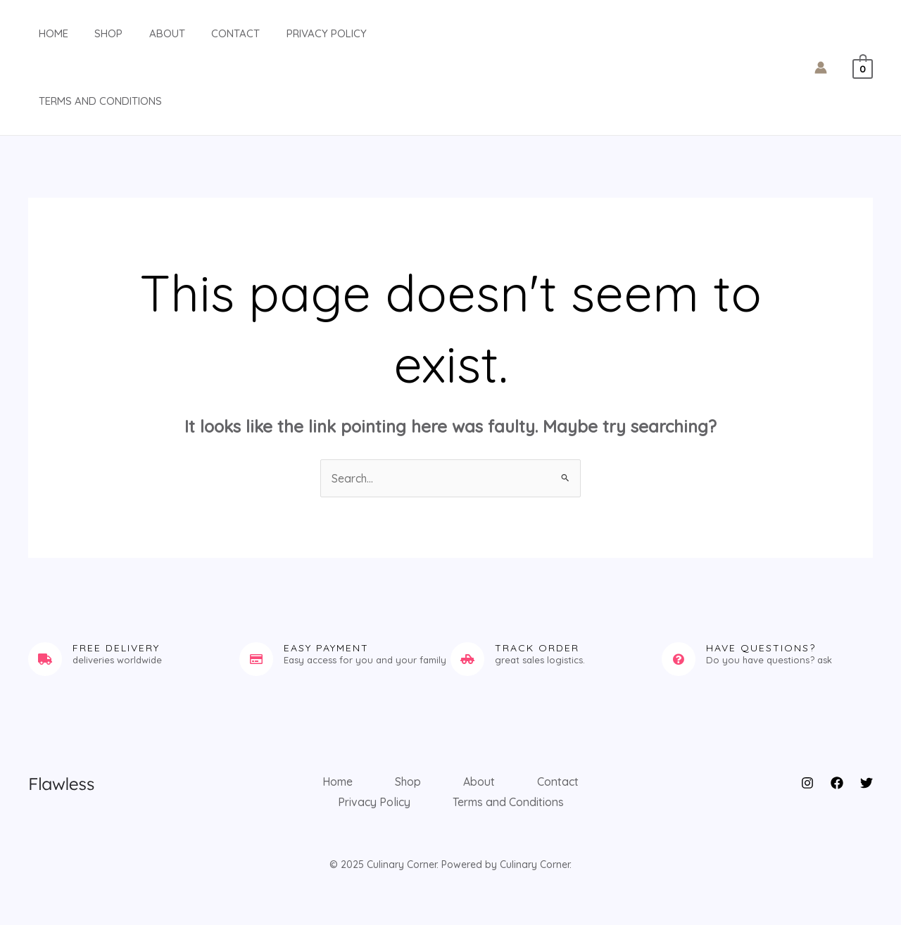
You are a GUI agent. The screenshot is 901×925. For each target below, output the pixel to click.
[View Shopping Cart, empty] (862, 67)
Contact (209, 33)
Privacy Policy (295, 33)
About (146, 33)
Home (43, 33)
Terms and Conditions (89, 101)
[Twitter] (866, 783)
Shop (93, 33)
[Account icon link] (820, 67)
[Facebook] (837, 783)
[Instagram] (807, 783)
